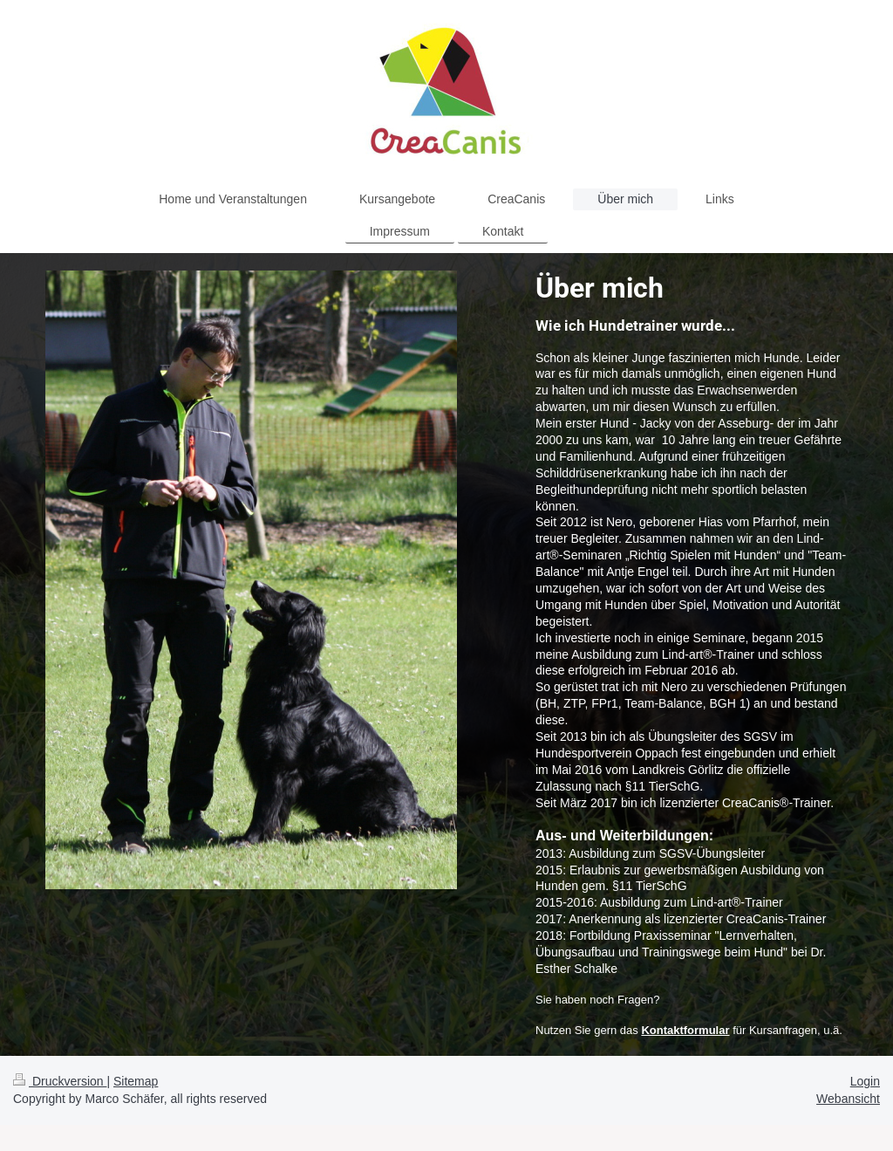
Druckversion (59, 1081)
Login (865, 1081)
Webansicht (848, 1099)
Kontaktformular (685, 1030)
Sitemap (135, 1081)
